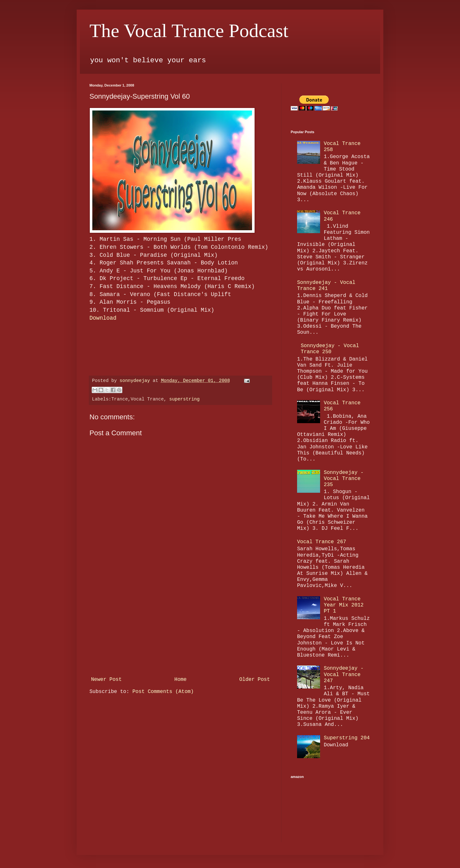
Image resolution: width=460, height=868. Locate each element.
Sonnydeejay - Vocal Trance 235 (344, 479)
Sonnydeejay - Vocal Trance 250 (330, 349)
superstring (184, 399)
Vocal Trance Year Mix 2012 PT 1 (344, 605)
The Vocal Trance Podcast (188, 30)
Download (102, 318)
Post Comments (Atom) (163, 692)
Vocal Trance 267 (321, 542)
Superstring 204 (347, 738)
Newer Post (106, 679)
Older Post (254, 679)
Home (180, 679)
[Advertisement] (180, 626)
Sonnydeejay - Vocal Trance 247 (344, 674)
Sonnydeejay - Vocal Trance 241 (326, 286)
